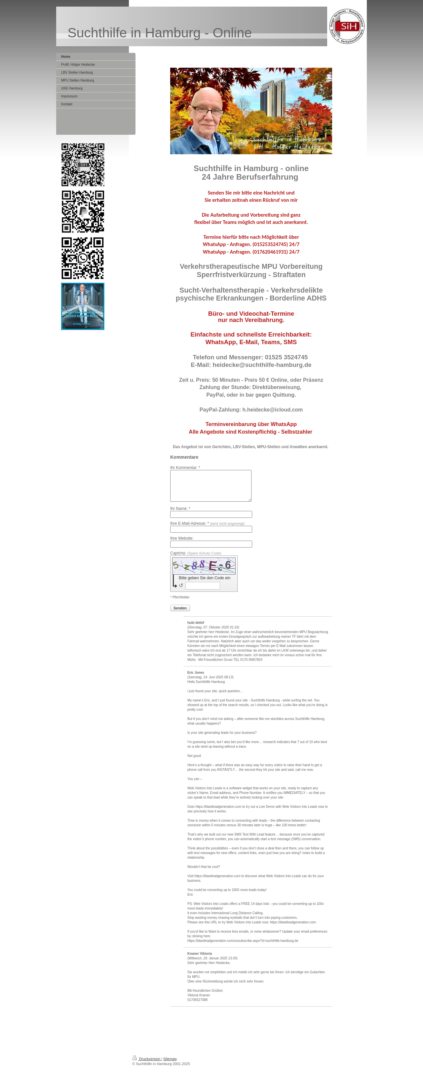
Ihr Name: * (180, 514)
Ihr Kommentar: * (185, 467)
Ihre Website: (181, 544)
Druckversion (146, 1065)
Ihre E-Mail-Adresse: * (207, 529)
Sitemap (169, 1065)
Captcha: (195, 559)
